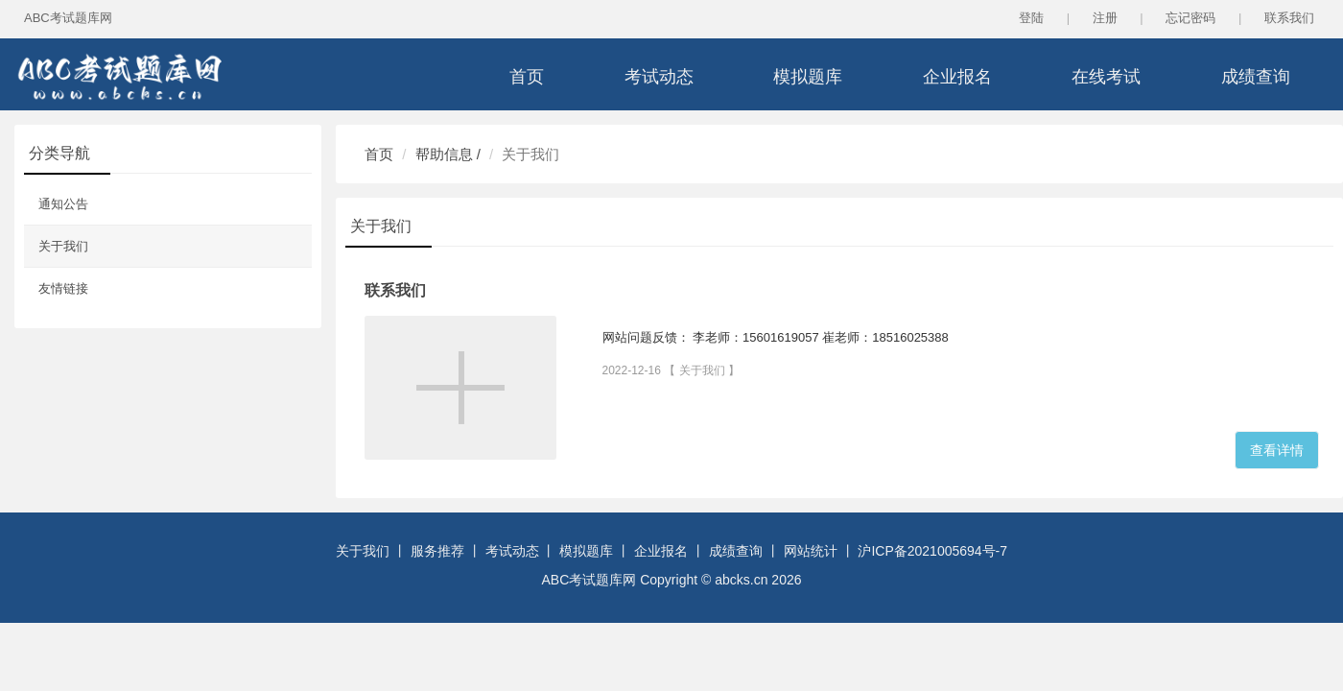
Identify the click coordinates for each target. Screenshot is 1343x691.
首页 (526, 76)
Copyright (670, 579)
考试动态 (659, 76)
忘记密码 (1190, 18)
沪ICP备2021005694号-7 (932, 551)
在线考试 (1106, 76)
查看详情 (1277, 450)
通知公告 (63, 204)
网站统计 (810, 551)
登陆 (1031, 18)
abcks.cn (741, 579)
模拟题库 (807, 76)
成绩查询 (1255, 76)
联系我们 (1289, 18)
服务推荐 (437, 551)
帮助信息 (444, 154)
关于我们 (63, 246)
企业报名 (957, 76)
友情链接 (63, 288)
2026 (786, 579)
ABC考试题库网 (68, 18)
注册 (1105, 18)
